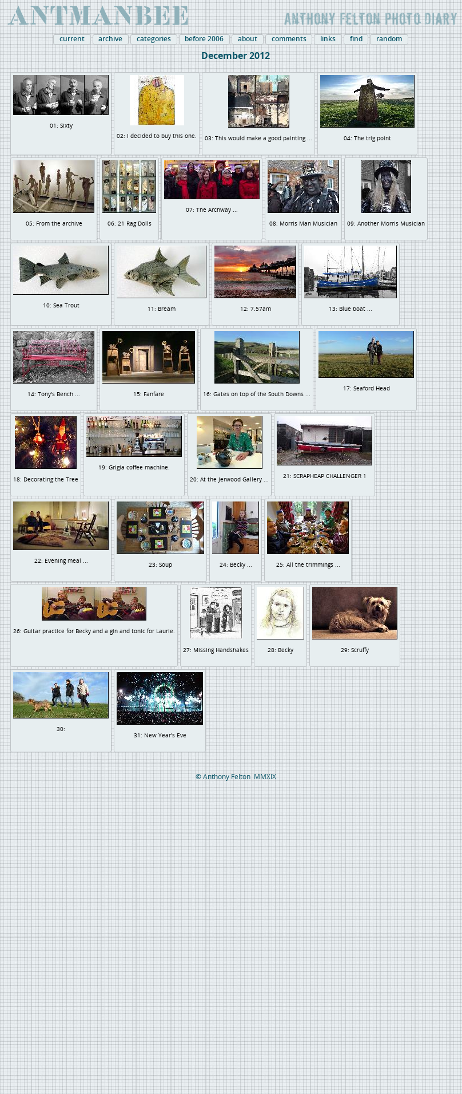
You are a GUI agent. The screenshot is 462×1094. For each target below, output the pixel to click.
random (389, 39)
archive (110, 39)
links (328, 39)
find (356, 39)
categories (154, 39)
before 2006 (204, 39)
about (247, 39)
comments (289, 39)
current (72, 39)
